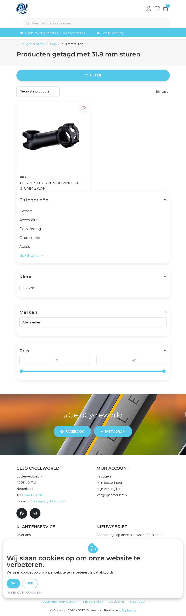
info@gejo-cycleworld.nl (46, 501)
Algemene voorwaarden (59, 601)
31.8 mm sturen (72, 44)
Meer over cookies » (25, 592)
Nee (29, 583)
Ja (13, 583)
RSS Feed (137, 601)
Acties (24, 247)
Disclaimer (116, 601)
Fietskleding (30, 229)
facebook (72, 431)
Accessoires (29, 220)
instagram (113, 431)
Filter (93, 75)
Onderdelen (30, 238)
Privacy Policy (93, 601)
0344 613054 (32, 495)
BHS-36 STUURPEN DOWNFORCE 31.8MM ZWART (51, 186)
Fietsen (25, 211)
